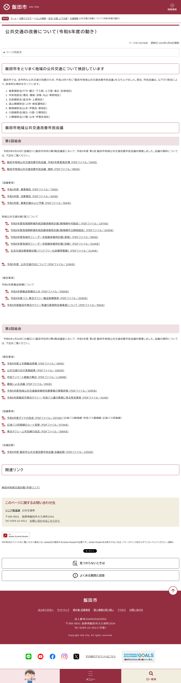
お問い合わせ (136, 610)
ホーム (14, 18)
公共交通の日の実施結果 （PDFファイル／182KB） (35, 370)
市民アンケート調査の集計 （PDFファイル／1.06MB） (37, 377)
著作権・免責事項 (81, 610)
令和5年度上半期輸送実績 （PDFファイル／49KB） (35, 363)
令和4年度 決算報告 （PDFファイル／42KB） (32, 196)
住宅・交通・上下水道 (57, 18)
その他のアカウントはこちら (101, 656)
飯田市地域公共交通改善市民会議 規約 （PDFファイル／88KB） (43, 169)
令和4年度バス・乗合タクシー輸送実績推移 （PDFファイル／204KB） (49, 298)
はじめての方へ (46, 610)
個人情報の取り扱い (104, 610)
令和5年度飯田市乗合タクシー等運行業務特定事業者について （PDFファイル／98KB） (56, 305)
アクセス (122, 610)
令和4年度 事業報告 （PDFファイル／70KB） (32, 189)
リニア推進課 (12, 510)
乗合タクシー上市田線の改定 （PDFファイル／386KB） (38, 431)
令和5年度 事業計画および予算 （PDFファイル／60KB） (39, 203)
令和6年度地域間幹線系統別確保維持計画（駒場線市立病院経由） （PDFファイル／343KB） (62, 230)
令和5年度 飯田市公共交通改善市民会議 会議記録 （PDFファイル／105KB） (50, 452)
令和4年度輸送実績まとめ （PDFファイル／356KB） (40, 291)
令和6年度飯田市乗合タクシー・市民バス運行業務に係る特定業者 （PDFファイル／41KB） (58, 397)
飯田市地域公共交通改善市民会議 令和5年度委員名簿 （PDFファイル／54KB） (52, 162)
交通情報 (74, 18)
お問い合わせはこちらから (45, 520)
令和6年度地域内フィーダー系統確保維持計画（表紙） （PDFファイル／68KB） (54, 237)
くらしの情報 (40, 18)
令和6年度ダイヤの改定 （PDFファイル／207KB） (35, 418)
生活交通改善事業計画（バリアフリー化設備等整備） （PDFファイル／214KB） (54, 250)
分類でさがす (25, 18)
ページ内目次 (14, 52)
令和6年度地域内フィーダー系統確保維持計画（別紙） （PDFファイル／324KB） (55, 243)
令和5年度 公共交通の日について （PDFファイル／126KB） (41, 264)
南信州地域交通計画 (21, 487)
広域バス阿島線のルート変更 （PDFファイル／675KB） (38, 424)
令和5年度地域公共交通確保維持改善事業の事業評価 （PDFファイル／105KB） (52, 390)
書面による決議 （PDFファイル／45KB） (29, 384)
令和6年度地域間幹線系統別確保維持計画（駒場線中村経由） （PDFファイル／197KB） (60, 223)
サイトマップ (63, 610)
